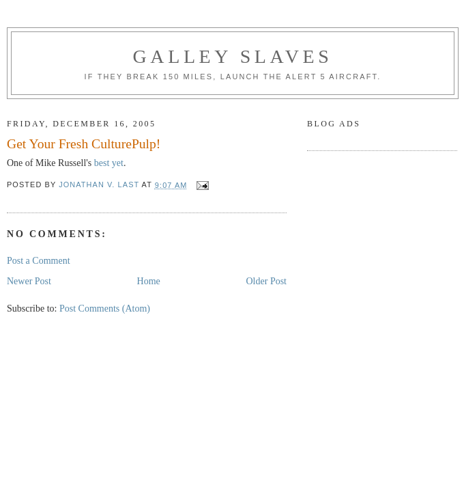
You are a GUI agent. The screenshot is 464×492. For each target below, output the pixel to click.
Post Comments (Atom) (104, 308)
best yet (109, 163)
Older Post (266, 281)
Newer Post (29, 281)
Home (148, 281)
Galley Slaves (233, 56)
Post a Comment (38, 261)
